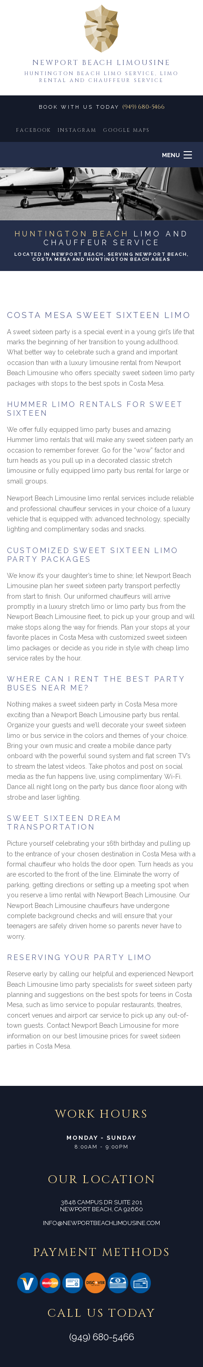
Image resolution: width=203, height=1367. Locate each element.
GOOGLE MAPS (126, 130)
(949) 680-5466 (143, 107)
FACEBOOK (33, 130)
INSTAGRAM (77, 130)
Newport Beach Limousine (101, 63)
